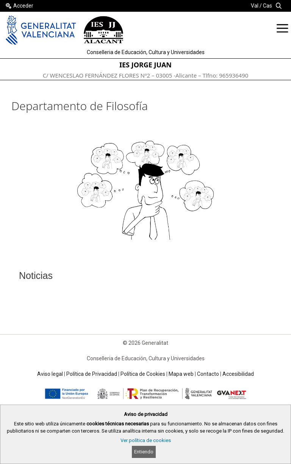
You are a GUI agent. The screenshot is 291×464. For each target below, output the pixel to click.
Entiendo (143, 452)
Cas (267, 6)
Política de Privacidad (91, 374)
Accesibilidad (238, 374)
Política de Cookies (142, 374)
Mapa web (181, 374)
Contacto (208, 374)
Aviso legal (50, 374)
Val (254, 6)
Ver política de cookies (145, 440)
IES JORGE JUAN (145, 64)
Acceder (23, 6)
